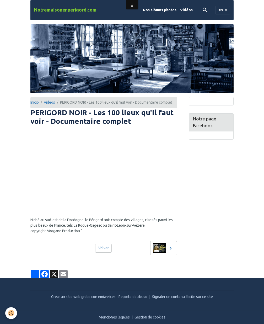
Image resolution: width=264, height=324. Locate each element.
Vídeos (49, 102)
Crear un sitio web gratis (70, 297)
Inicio (34, 102)
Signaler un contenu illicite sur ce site (182, 297)
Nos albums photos (159, 10)
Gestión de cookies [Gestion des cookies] (149, 317)
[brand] (65, 10)
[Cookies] (11, 313)
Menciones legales (114, 317)
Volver (103, 248)
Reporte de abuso (132, 297)
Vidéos (186, 10)
